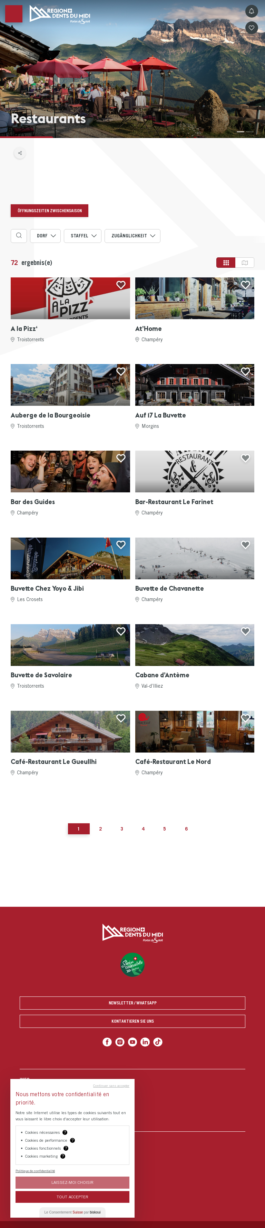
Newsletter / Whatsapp (133, 1002)
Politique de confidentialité (35, 1171)
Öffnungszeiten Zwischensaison (50, 210)
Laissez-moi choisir (72, 1182)
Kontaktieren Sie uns (132, 1021)
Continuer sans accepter (111, 1085)
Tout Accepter (72, 1196)
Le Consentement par (73, 1212)
